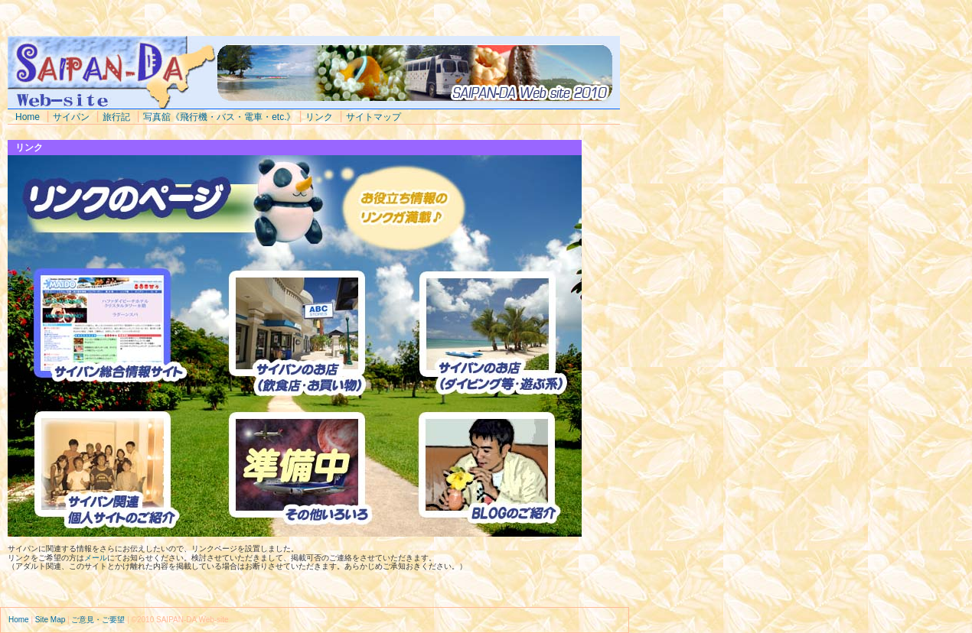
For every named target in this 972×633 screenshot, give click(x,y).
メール (95, 557)
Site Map (50, 619)
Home (27, 117)
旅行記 (116, 117)
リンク (319, 117)
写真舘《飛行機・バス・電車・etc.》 (219, 117)
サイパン (71, 117)
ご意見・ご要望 (98, 619)
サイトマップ (373, 117)
